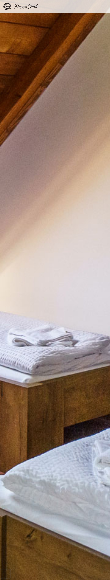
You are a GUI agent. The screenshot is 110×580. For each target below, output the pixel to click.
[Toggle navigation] (103, 6)
